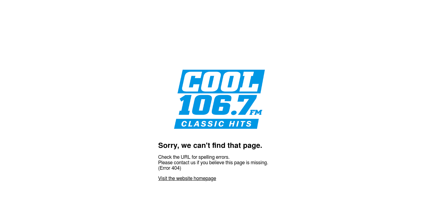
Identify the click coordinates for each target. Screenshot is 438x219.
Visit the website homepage (187, 178)
